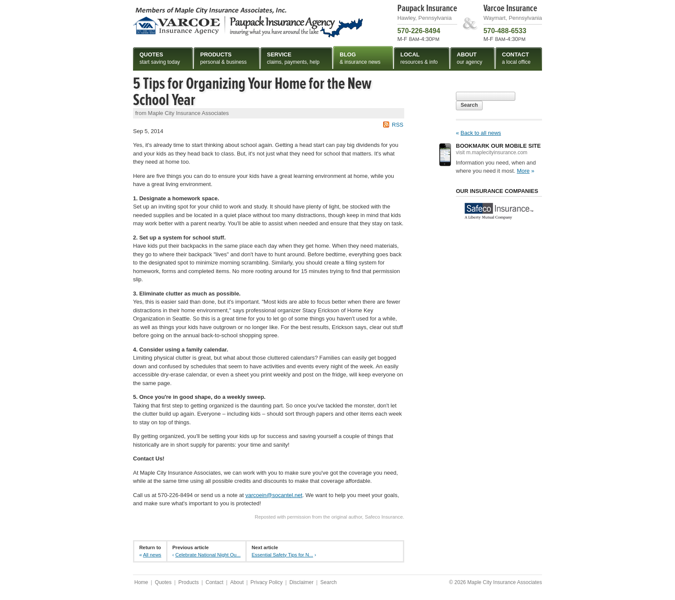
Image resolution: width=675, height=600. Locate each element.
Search (469, 105)
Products (188, 582)
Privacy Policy (267, 582)
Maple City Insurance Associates (248, 21)
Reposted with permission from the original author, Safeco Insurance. (329, 516)
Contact (214, 582)
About (237, 582)
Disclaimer (301, 582)
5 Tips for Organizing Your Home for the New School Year (252, 92)
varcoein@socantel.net (273, 495)
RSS (397, 124)
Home (141, 582)
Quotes (163, 582)
